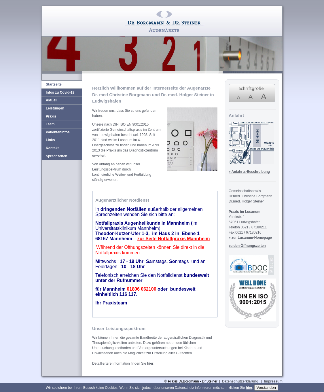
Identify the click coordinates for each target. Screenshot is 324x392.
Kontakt (52, 148)
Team (50, 124)
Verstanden (266, 387)
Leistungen (55, 108)
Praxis (51, 116)
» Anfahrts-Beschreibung (249, 172)
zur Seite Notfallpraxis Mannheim (173, 238)
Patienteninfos (58, 132)
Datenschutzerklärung (240, 381)
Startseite (54, 84)
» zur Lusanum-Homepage (250, 238)
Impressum (273, 381)
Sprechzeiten (56, 156)
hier (150, 363)
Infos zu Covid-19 (60, 92)
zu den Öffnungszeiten (247, 246)
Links (50, 140)
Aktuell (51, 100)
